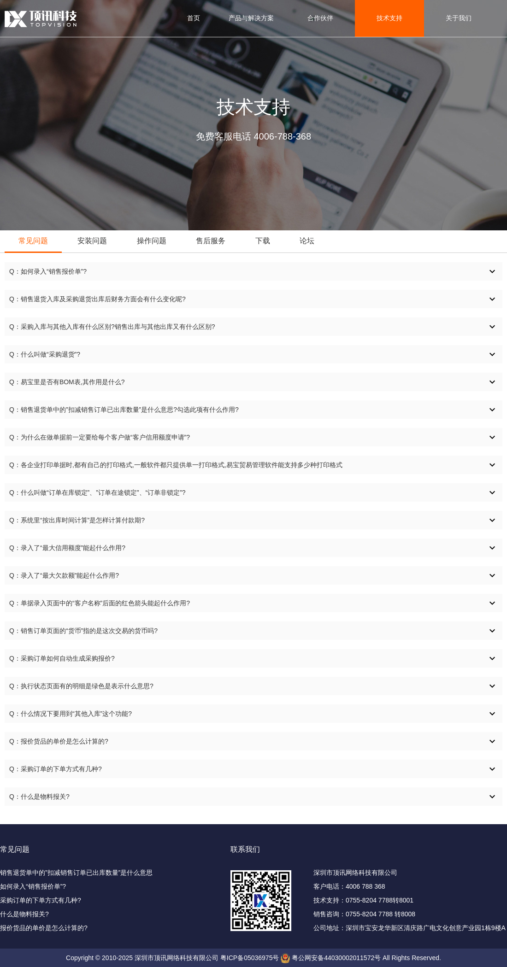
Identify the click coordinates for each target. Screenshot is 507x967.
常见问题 (33, 241)
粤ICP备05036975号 (249, 957)
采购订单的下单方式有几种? (40, 900)
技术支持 (389, 18)
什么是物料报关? (24, 914)
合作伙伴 (320, 18)
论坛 (307, 241)
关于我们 (459, 18)
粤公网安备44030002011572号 (336, 957)
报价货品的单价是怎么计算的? (44, 928)
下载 (262, 241)
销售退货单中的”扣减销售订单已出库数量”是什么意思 (76, 872)
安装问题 (92, 241)
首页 (193, 18)
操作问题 (151, 241)
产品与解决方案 (251, 18)
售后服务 (210, 241)
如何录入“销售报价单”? (33, 886)
